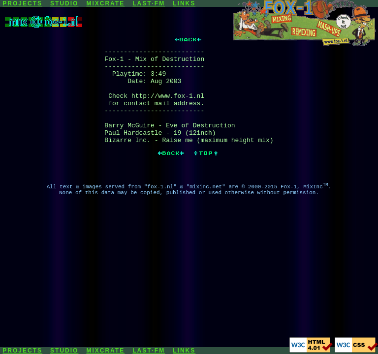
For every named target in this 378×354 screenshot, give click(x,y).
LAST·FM (148, 3)
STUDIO (64, 3)
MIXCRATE (105, 3)
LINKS (184, 3)
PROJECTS (22, 3)
